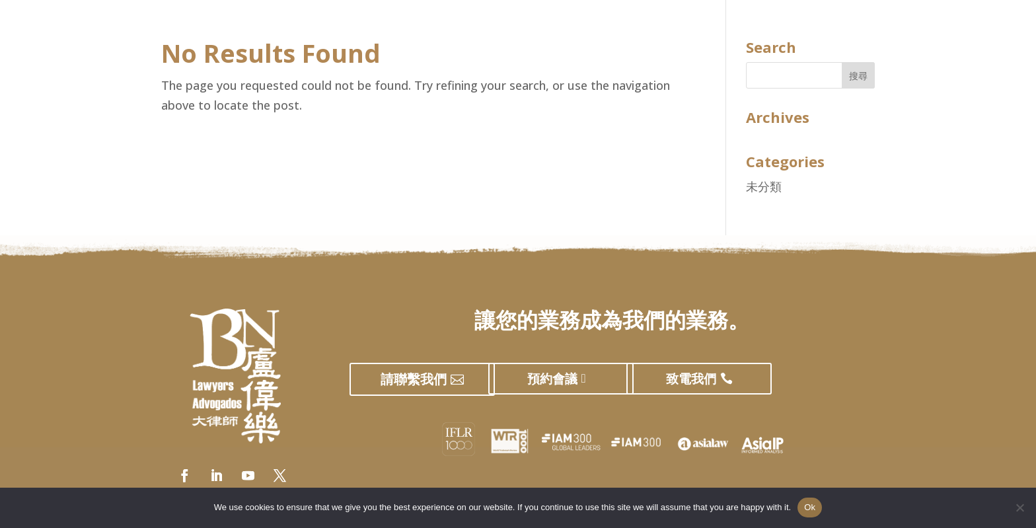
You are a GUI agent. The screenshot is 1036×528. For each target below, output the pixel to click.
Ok (809, 507)
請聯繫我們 (414, 379)
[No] (1019, 507)
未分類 (764, 186)
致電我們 (691, 378)
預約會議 (552, 378)
